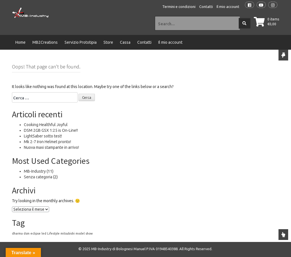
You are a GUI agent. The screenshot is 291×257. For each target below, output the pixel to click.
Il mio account (228, 7)
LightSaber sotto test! (43, 136)
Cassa (125, 42)
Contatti (206, 7)
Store (108, 42)
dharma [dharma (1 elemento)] (17, 233)
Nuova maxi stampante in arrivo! (51, 147)
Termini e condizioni (179, 7)
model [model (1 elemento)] (80, 233)
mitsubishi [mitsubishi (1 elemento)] (68, 233)
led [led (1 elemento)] (43, 233)
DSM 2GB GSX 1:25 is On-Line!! (51, 130)
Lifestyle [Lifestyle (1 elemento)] (53, 233)
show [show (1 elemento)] (89, 233)
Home (20, 42)
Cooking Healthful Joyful (46, 124)
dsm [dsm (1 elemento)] (27, 233)
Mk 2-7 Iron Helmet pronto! (47, 141)
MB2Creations (45, 42)
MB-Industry (35, 171)
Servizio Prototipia (81, 42)
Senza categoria (38, 177)
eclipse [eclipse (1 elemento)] (35, 233)
